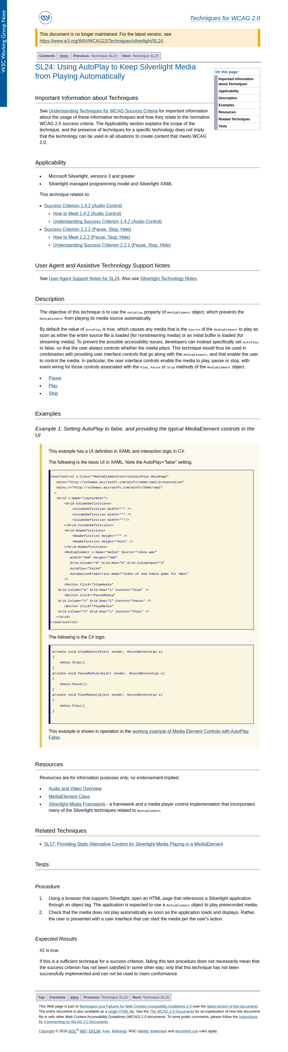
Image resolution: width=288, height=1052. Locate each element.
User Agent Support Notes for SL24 (84, 278)
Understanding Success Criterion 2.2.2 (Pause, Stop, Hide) (112, 245)
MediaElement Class (69, 796)
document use (186, 1031)
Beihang (118, 1031)
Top (41, 997)
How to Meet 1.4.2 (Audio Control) (87, 213)
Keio (106, 1031)
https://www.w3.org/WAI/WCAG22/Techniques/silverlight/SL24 (101, 41)
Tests (223, 126)
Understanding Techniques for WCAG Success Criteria (103, 111)
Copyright (47, 1031)
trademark (158, 1031)
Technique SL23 (95, 56)
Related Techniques (234, 119)
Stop (53, 393)
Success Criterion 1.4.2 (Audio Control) (83, 205)
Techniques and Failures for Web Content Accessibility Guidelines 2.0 (135, 1006)
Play (53, 385)
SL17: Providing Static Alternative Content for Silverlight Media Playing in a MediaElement (133, 844)
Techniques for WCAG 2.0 (225, 18)
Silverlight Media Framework (77, 804)
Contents (47, 56)
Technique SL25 (140, 56)
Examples (226, 105)
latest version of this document (231, 1006)
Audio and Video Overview (75, 788)
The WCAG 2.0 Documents (172, 1011)
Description (228, 98)
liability (143, 1031)
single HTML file (121, 1011)
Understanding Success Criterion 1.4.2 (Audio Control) (107, 221)
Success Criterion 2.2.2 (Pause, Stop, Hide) (87, 229)
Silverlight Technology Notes (168, 278)
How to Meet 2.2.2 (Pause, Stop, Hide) (91, 237)
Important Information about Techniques (236, 81)
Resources (227, 112)
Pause (55, 378)
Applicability (228, 91)
